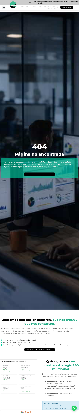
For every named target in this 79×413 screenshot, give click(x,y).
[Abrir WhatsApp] (74, 408)
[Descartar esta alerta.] (77, 403)
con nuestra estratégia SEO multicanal (61, 365)
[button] (3, 7)
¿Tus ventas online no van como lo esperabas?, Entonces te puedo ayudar (55, 2)
